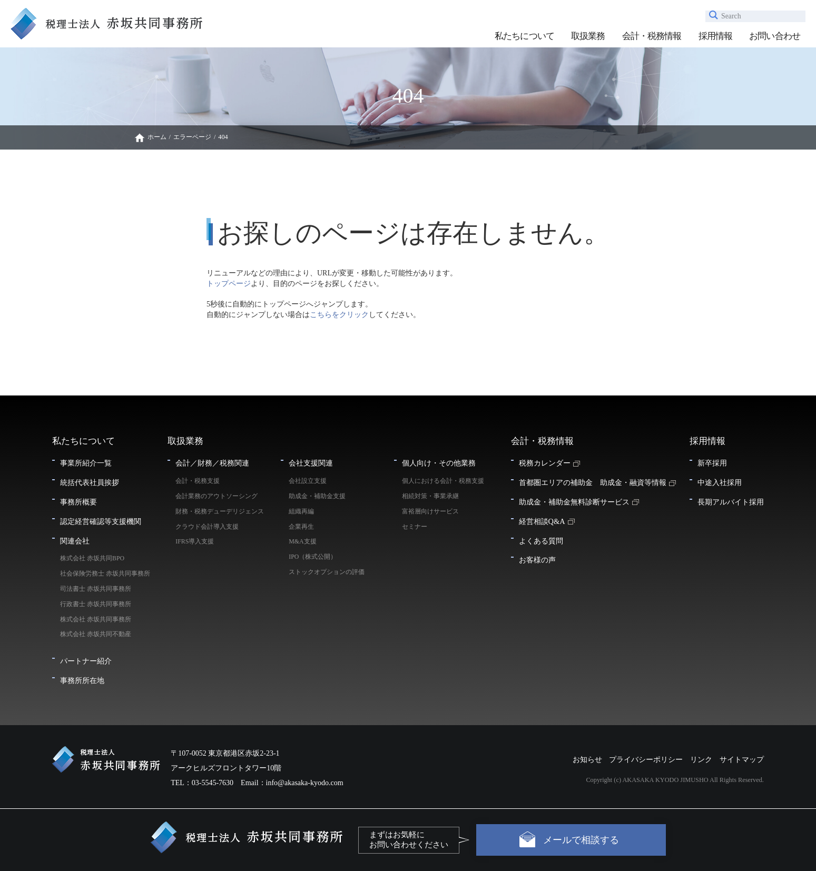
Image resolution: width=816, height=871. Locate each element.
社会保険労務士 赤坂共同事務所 (108, 573)
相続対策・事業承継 (430, 496)
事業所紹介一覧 (86, 463)
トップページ (229, 284)
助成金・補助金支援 (317, 496)
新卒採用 (712, 463)
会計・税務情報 (652, 36)
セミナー (414, 526)
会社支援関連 (311, 463)
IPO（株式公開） (313, 556)
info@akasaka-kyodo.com (304, 783)
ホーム (157, 137)
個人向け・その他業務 (439, 463)
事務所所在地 (82, 680)
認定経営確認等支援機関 (100, 521)
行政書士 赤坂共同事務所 (95, 604)
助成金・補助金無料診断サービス (574, 502)
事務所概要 (78, 502)
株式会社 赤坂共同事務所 (95, 619)
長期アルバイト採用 (730, 502)
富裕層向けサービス (430, 511)
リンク (701, 760)
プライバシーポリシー (646, 760)
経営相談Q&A (542, 521)
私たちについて (524, 36)
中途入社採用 (719, 482)
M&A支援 (302, 541)
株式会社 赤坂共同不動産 (95, 634)
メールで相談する (581, 840)
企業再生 (301, 526)
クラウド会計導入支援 (207, 526)
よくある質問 (541, 541)
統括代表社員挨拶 (89, 482)
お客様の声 (537, 560)
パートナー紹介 (86, 661)
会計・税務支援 (197, 480)
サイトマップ (742, 760)
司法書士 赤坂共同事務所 (95, 588)
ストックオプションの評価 (327, 572)
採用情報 (716, 36)
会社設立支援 (308, 480)
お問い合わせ (774, 36)
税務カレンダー (545, 463)
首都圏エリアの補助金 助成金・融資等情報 (592, 482)
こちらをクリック (339, 315)
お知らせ (587, 760)
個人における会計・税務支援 (443, 480)
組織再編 (301, 511)
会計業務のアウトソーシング (216, 496)
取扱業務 (588, 36)
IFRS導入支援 (194, 541)
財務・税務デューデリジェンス (219, 511)
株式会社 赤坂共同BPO (92, 558)
